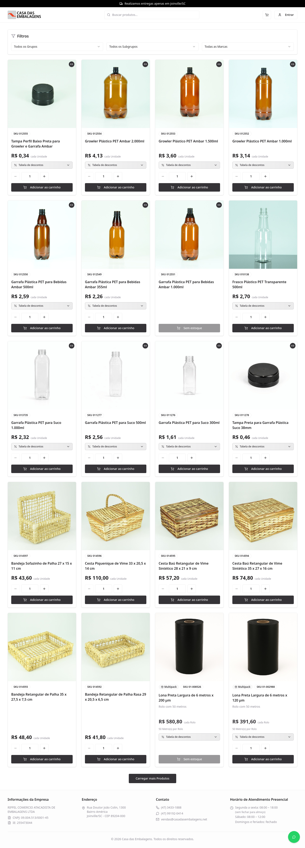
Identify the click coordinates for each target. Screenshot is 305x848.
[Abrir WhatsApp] (294, 837)
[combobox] (57, 46)
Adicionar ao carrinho (42, 187)
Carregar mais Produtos (152, 778)
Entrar (286, 15)
